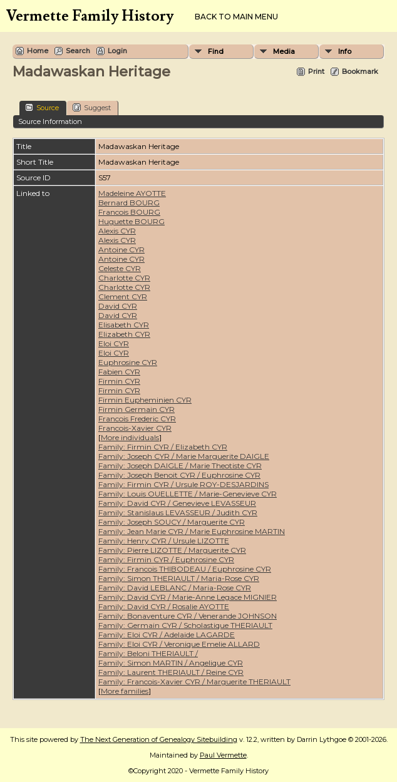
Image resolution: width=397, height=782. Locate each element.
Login (117, 50)
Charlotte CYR (124, 277)
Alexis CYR (117, 230)
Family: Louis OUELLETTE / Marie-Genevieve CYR (187, 493)
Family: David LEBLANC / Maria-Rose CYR (174, 587)
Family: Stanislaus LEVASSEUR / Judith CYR (177, 512)
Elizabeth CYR (124, 334)
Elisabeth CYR (123, 324)
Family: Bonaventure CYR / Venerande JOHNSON (187, 615)
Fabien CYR (119, 371)
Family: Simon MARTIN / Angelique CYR (170, 662)
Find (216, 51)
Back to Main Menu (236, 16)
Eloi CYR (113, 343)
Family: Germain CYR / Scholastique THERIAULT (185, 625)
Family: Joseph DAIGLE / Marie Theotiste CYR (180, 465)
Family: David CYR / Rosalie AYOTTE (163, 606)
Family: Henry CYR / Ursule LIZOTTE (163, 540)
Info (344, 51)
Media (284, 51)
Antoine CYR (121, 249)
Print (316, 71)
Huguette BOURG (131, 221)
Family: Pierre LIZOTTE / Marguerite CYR (172, 550)
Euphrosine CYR (127, 362)
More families (124, 691)
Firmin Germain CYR (136, 409)
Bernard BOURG (129, 202)
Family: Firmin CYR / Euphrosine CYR (166, 559)
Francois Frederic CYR (137, 418)
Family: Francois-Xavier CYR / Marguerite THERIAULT (194, 681)
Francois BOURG (129, 212)
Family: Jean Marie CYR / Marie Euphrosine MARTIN (191, 531)
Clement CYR (122, 296)
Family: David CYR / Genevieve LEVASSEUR (177, 503)
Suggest (92, 107)
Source (42, 107)
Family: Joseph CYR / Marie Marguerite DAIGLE (183, 456)
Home (37, 50)
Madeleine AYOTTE (132, 193)
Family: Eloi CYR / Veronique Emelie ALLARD (179, 644)
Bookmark (360, 71)
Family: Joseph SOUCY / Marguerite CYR (171, 522)
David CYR (117, 306)
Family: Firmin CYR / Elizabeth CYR (162, 446)
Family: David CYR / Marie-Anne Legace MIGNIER (187, 597)
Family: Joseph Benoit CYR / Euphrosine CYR (179, 475)
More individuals (130, 437)
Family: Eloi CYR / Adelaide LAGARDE (166, 634)
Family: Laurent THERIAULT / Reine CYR (171, 672)
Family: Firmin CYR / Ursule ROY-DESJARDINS (183, 484)
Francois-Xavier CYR (135, 428)
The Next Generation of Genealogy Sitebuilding (158, 739)
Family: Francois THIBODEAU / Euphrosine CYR (184, 569)
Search (78, 50)
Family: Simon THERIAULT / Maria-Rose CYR (178, 578)
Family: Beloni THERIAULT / (148, 653)
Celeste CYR (119, 268)
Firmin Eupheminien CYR (145, 399)
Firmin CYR (119, 381)
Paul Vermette (223, 755)
